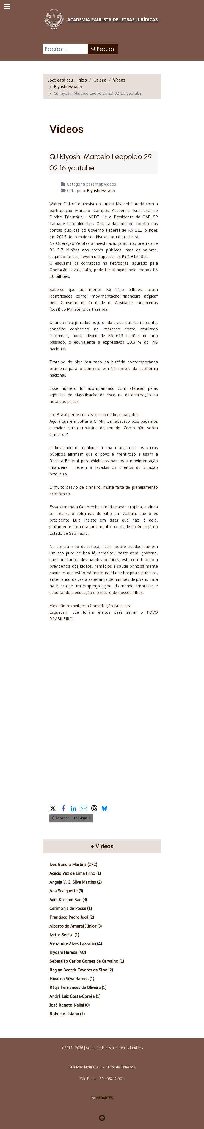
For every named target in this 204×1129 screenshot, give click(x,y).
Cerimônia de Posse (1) (70, 908)
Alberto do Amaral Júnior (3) (75, 926)
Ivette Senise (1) (64, 934)
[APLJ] (102, 18)
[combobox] (65, 49)
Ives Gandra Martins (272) (73, 864)
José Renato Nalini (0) (69, 1005)
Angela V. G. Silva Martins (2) (75, 882)
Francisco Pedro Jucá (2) (71, 917)
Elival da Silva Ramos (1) (71, 978)
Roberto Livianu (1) (67, 1013)
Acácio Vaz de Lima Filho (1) (75, 873)
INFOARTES (104, 1098)
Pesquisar (102, 49)
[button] (52, 807)
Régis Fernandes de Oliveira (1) (77, 987)
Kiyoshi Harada (101, 190)
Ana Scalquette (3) (66, 890)
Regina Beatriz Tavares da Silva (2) (81, 970)
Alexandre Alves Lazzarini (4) (75, 943)
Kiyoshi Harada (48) (67, 952)
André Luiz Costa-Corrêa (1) (74, 996)
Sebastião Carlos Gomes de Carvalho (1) (86, 961)
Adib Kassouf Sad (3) (68, 899)
